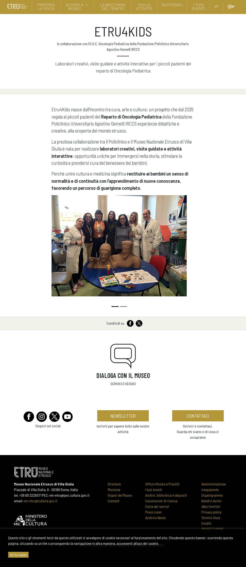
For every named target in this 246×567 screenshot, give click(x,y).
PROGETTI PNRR (212, 529)
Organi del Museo (120, 495)
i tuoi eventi (198, 7)
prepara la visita (46, 7)
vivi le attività (144, 7)
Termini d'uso (210, 517)
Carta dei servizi (157, 506)
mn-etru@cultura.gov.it (40, 501)
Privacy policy (211, 512)
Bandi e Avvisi (211, 501)
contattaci (197, 416)
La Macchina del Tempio (112, 7)
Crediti (206, 523)
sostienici (172, 5)
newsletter (123, 416)
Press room (153, 512)
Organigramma (212, 495)
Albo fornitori (210, 506)
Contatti (113, 501)
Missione (114, 489)
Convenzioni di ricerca (161, 501)
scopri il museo (74, 7)
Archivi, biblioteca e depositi (166, 495)
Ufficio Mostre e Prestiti (162, 484)
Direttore (114, 484)
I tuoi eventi (153, 489)
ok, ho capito (18, 555)
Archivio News (155, 517)
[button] (237, 6)
